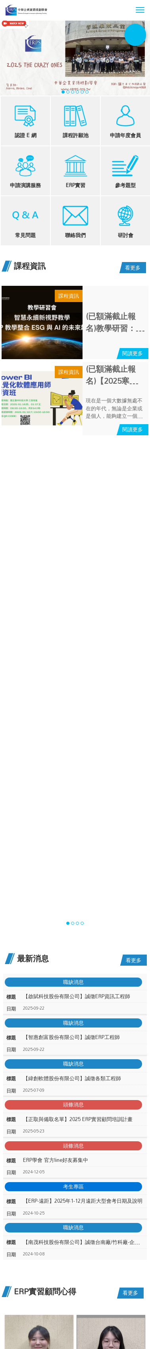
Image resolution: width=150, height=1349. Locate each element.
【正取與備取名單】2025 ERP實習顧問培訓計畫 (78, 1119)
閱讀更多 (132, 353)
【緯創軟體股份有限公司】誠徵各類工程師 (72, 1078)
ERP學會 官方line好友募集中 (55, 1160)
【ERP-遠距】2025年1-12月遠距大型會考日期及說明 (82, 1200)
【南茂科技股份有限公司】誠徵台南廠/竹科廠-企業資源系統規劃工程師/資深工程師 (83, 1242)
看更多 (132, 267)
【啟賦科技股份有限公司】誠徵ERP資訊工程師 (76, 996)
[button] (140, 10)
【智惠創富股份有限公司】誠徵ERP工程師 (71, 1037)
